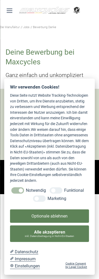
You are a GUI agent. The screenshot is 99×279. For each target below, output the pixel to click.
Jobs (26, 27)
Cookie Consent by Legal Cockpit (76, 265)
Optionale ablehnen (49, 216)
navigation (9, 11)
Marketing (57, 198)
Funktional (74, 190)
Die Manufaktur (10, 27)
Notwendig (36, 190)
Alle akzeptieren (49, 234)
